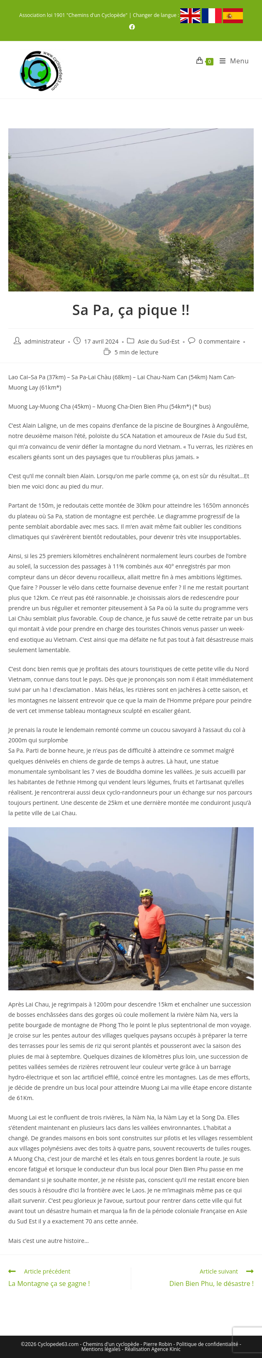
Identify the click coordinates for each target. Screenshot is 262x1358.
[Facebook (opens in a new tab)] (131, 27)
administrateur (44, 341)
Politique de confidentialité (207, 1344)
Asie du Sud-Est (158, 341)
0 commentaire (219, 341)
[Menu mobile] (231, 61)
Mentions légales (100, 1349)
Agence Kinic (166, 1349)
